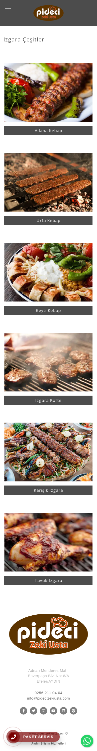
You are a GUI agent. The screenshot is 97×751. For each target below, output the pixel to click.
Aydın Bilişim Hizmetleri (48, 743)
